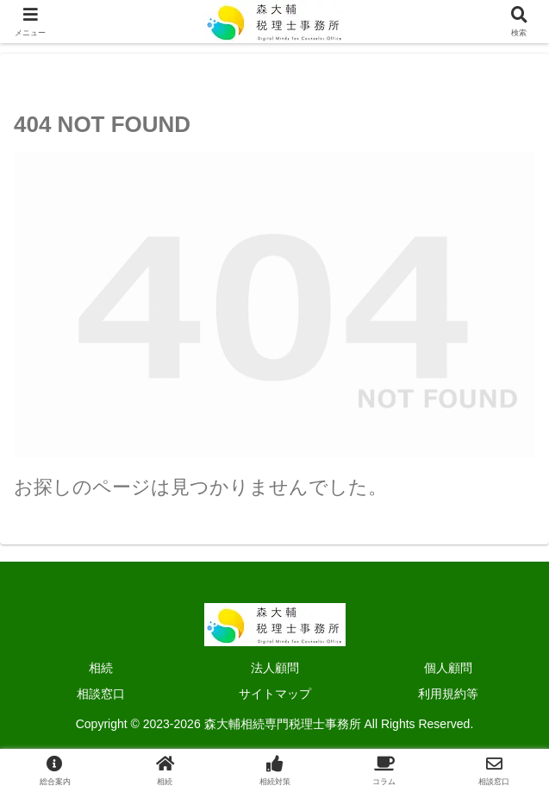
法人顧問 (275, 668)
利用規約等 (448, 694)
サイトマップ (275, 694)
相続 (101, 668)
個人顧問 (448, 668)
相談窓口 (101, 694)
